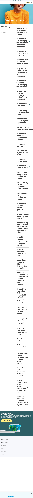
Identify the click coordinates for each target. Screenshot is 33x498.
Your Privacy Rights (3, 451)
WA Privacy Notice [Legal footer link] (3, 446)
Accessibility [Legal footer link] (2, 448)
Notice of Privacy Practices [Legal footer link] (4, 439)
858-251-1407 (3, 29)
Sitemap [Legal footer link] (2, 449)
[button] (31, 2)
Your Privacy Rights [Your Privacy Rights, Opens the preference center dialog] (11, 496)
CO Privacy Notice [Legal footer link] (3, 445)
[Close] (32, 493)
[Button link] (28, 2)
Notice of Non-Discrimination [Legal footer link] (4, 442)
